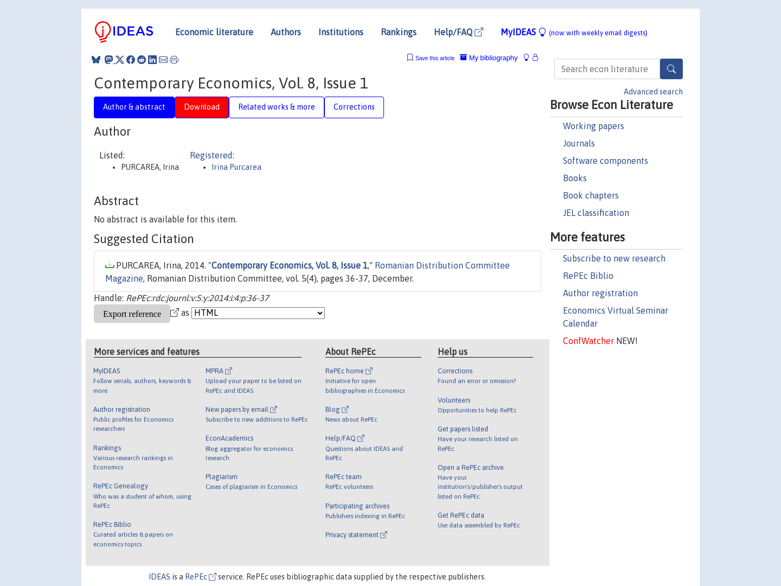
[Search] (671, 69)
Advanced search (653, 91)
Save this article (434, 58)
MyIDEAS (574, 32)
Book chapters (591, 195)
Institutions (340, 32)
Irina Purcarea (236, 167)
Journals (579, 143)
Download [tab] (202, 107)
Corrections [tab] (354, 107)
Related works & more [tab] (276, 107)
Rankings (399, 32)
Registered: (212, 155)
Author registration (600, 293)
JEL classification (596, 213)
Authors (286, 32)
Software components (605, 160)
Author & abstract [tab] (134, 107)
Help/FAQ (458, 32)
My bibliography (488, 58)
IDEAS (159, 576)
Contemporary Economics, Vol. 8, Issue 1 (290, 265)
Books (575, 178)
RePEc (200, 576)
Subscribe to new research (614, 258)
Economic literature (214, 32)
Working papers (593, 126)
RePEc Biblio (588, 276)
